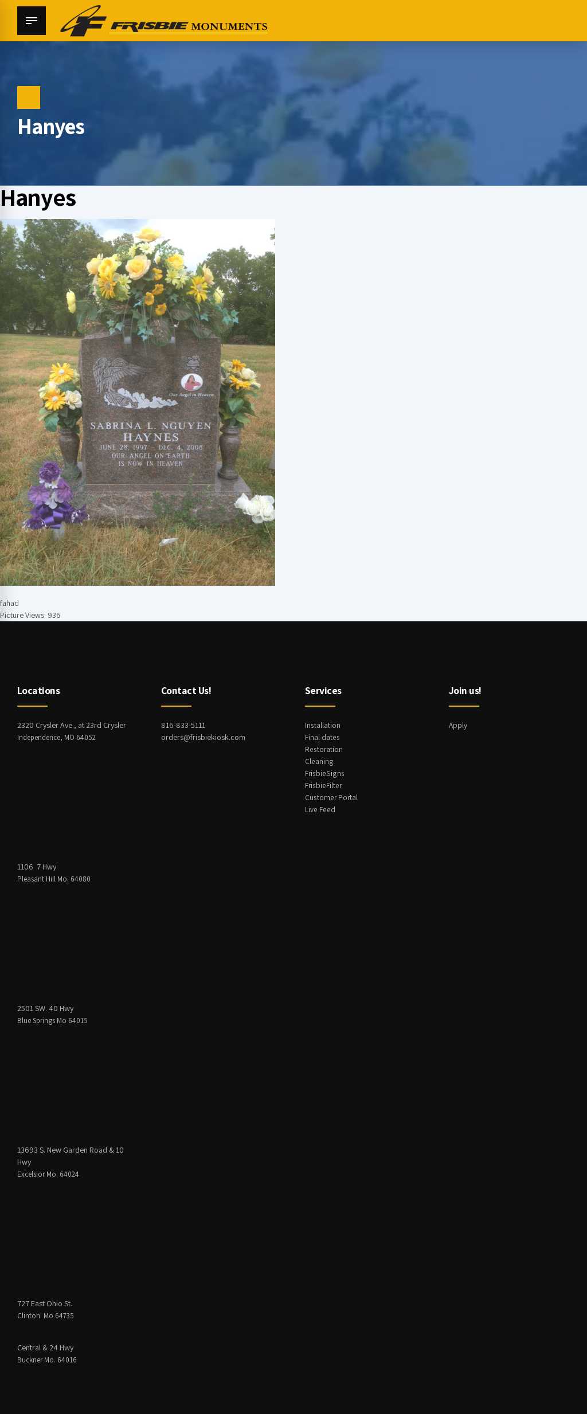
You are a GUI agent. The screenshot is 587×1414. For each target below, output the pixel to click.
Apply (458, 725)
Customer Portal (332, 797)
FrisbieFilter (324, 785)
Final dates (322, 737)
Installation (323, 725)
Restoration (324, 749)
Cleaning (319, 761)
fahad (9, 603)
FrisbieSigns (324, 773)
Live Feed (320, 809)
